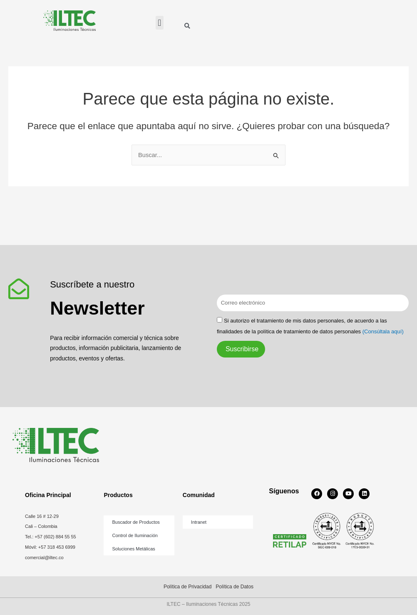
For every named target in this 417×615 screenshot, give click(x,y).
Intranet (198, 522)
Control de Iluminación (134, 535)
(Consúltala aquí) (383, 331)
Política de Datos (234, 587)
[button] (160, 23)
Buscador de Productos (135, 522)
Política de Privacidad (187, 587)
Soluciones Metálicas (133, 548)
